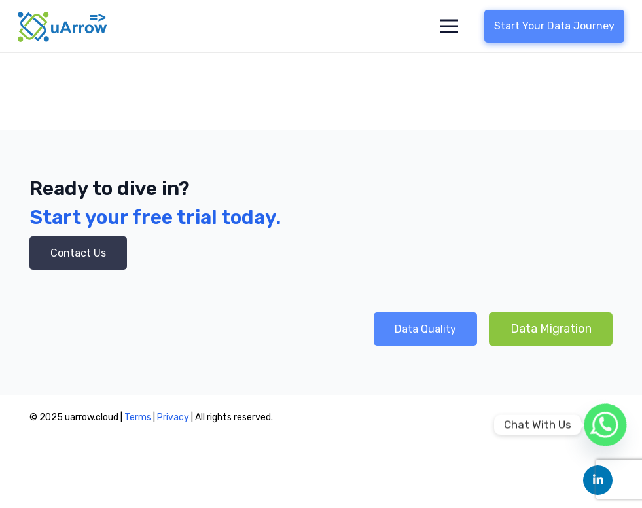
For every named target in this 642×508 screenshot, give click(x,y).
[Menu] (449, 26)
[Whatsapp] (605, 425)
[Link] (63, 26)
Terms (137, 417)
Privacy (174, 417)
